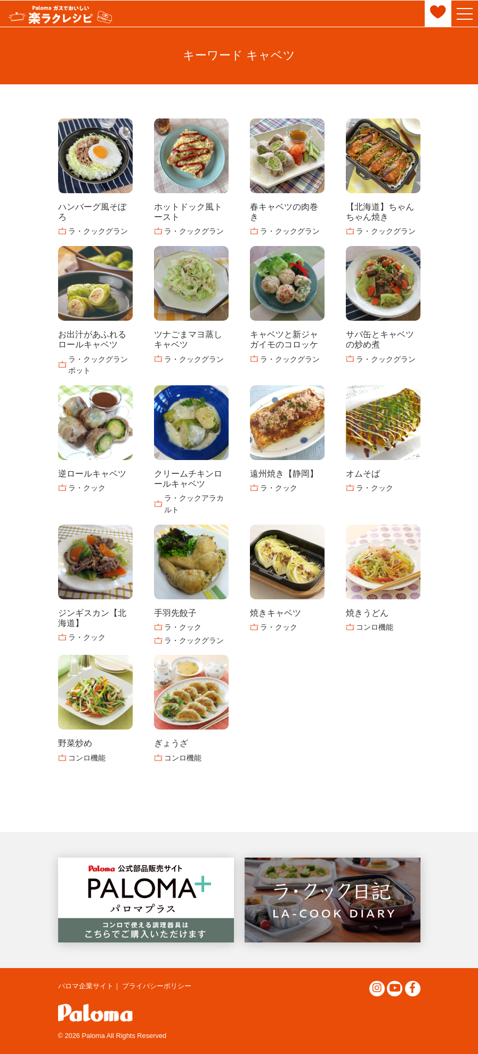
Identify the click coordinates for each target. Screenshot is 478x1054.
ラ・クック (87, 488)
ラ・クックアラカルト (194, 504)
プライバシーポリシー (156, 986)
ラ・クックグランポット (98, 365)
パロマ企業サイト (86, 986)
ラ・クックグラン (98, 231)
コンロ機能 (374, 627)
